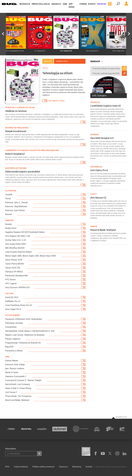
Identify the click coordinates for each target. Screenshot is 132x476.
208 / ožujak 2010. (118, 51)
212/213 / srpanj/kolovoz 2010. (13, 51)
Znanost (60, 6)
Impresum (63, 467)
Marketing (76, 467)
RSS (7, 467)
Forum (83, 6)
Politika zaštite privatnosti (43, 467)
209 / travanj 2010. (92, 51)
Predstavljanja (44, 6)
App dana (75, 7)
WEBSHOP (96, 61)
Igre (68, 6)
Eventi (92, 6)
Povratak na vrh (121, 417)
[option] (13, 34)
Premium (101, 6)
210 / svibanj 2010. (66, 51)
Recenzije (28, 6)
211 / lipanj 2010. (40, 51)
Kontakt (88, 467)
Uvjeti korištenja (21, 467)
